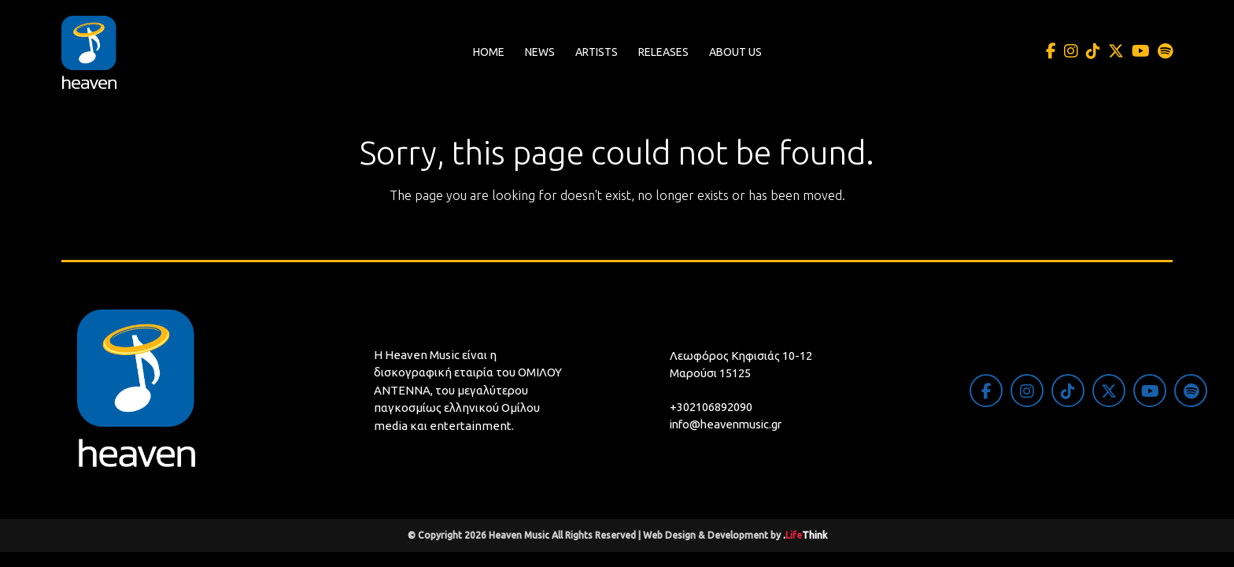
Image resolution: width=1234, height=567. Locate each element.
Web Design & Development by (735, 535)
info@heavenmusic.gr (729, 424)
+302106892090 (711, 406)
